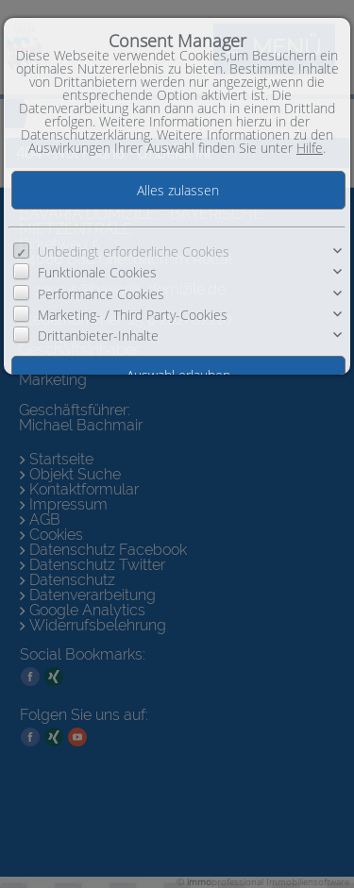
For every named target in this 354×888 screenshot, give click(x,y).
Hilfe (309, 148)
